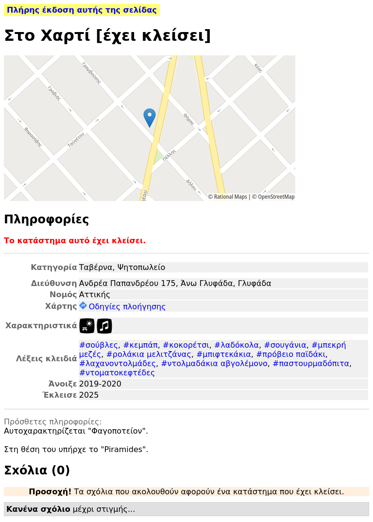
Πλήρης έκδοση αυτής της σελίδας (82, 10)
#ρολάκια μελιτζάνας (148, 354)
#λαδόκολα (236, 345)
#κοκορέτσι (186, 345)
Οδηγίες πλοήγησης (122, 306)
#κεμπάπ (140, 345)
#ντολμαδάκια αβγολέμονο (214, 363)
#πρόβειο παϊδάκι (290, 354)
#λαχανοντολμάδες (117, 363)
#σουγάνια (285, 345)
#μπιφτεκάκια (223, 354)
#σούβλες (98, 345)
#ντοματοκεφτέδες (117, 372)
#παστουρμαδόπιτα (310, 363)
